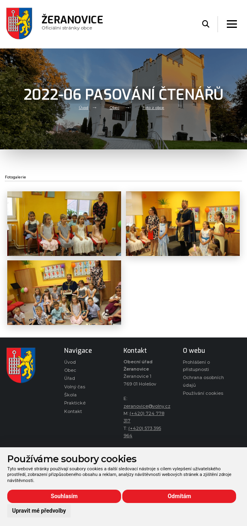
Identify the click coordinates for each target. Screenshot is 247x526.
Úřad (69, 378)
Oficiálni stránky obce (72, 24)
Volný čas (74, 387)
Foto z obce (153, 107)
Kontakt (73, 411)
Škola (70, 395)
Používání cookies (203, 393)
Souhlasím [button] (64, 496)
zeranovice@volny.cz (147, 406)
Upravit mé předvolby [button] (39, 510)
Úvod (83, 107)
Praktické (75, 403)
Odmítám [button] (179, 496)
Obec (114, 107)
